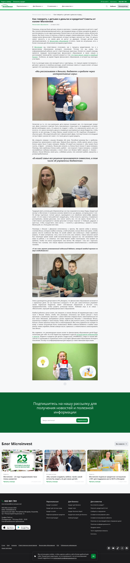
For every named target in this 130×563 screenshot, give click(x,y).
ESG (58, 545)
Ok (93, 556)
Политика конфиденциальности (100, 524)
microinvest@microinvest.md (11, 504)
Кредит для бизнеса (74, 505)
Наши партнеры (7, 548)
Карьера (14, 545)
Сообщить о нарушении (98, 511)
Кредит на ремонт (52, 505)
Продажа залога (95, 527)
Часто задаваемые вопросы (99, 531)
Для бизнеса (37, 6)
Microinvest (38, 47)
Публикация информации (69, 545)
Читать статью (9, 482)
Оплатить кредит (19, 2)
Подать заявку (6, 2)
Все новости (121, 444)
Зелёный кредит (73, 518)
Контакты (113, 2)
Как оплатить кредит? (97, 505)
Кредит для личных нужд (54, 508)
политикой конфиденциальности (64, 558)
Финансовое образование (41, 15)
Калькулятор (123, 6)
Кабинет (113, 6)
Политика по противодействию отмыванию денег (106, 521)
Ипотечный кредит (52, 518)
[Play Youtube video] (65, 362)
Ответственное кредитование (28, 545)
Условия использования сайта (100, 514)
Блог (8, 545)
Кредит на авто (51, 511)
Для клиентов (67, 6)
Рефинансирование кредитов (55, 514)
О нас (3, 545)
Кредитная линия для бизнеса (77, 514)
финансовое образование (59, 41)
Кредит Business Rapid (75, 511)
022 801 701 (123, 2)
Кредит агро (72, 508)
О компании (51, 6)
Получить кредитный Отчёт (99, 508)
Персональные (22, 6)
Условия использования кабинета (101, 518)
